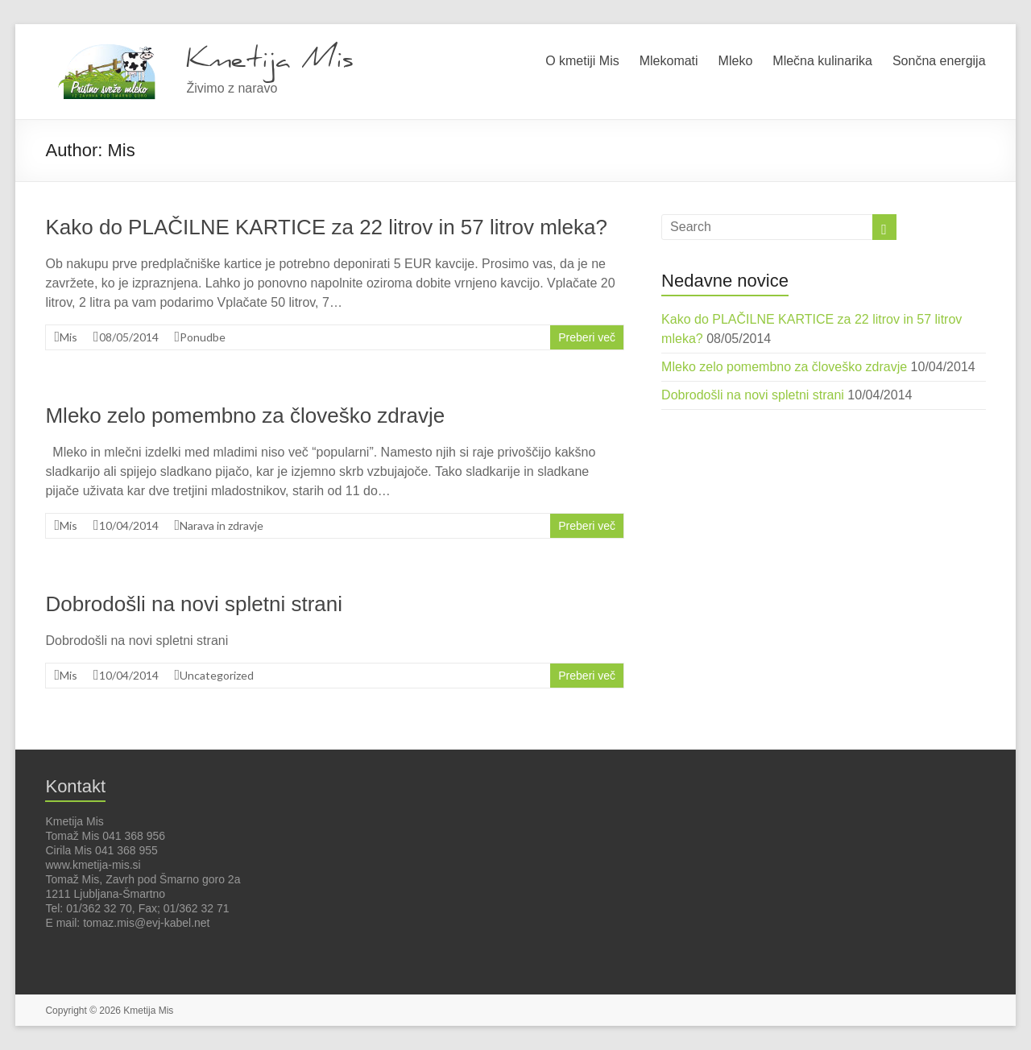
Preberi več (586, 337)
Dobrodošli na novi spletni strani (193, 604)
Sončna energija (939, 61)
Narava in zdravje (221, 525)
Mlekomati (669, 61)
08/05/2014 (129, 337)
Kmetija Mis (270, 58)
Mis (68, 337)
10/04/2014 (129, 525)
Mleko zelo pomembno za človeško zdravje (245, 415)
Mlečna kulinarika (822, 61)
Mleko (735, 61)
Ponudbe (203, 337)
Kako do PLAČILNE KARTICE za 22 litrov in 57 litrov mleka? (326, 227)
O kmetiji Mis (582, 61)
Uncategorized (217, 675)
